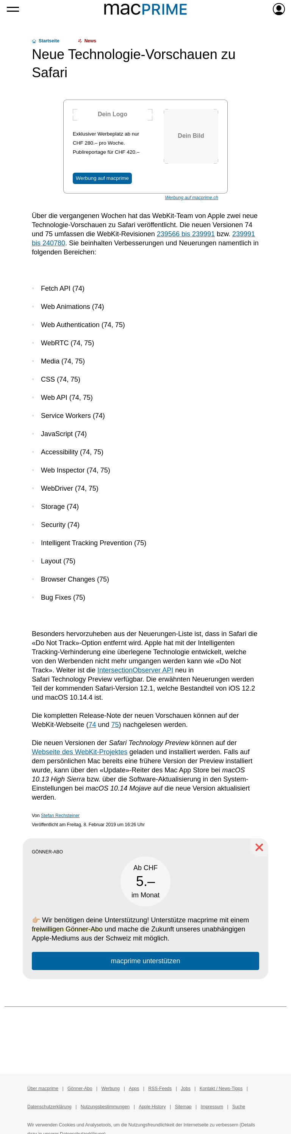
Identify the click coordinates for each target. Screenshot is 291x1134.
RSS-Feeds (160, 1088)
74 (92, 724)
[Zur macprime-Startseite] (145, 9)
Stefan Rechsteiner (60, 815)
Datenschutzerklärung (49, 1106)
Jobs (185, 1088)
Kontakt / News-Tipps (221, 1088)
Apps (134, 1088)
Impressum (212, 1106)
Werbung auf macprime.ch (191, 197)
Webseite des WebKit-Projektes (79, 752)
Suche (238, 1106)
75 (115, 724)
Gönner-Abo (79, 1088)
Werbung (110, 1088)
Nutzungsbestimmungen (105, 1106)
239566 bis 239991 (186, 234)
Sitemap (183, 1106)
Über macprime (42, 1088)
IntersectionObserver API (135, 670)
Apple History (152, 1106)
